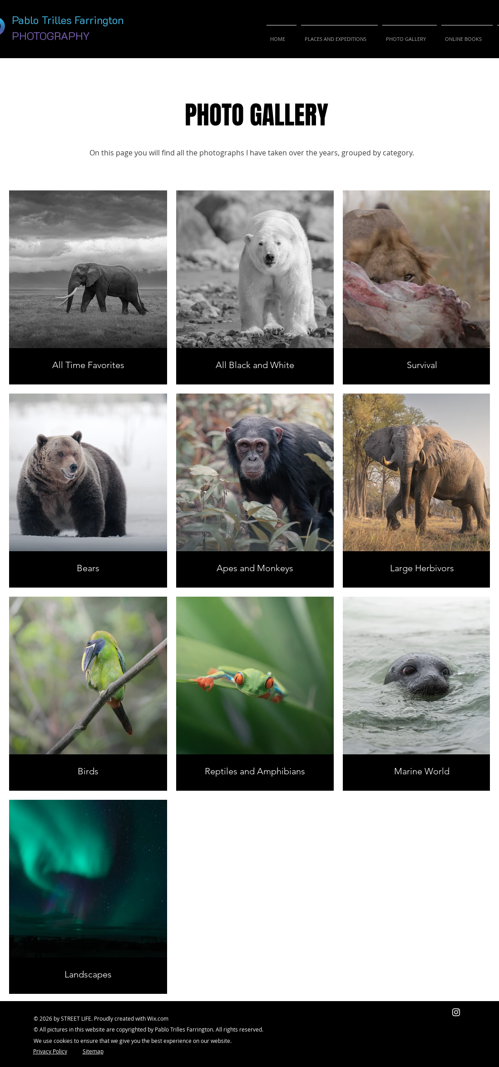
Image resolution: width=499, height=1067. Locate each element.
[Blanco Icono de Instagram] (456, 1012)
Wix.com (157, 1018)
